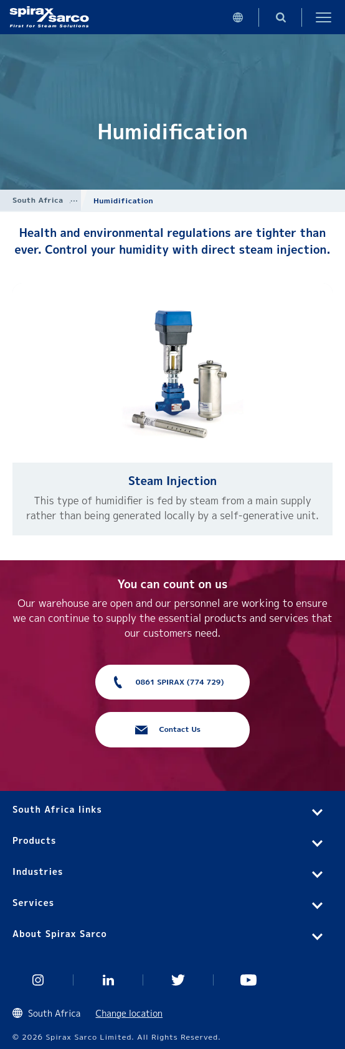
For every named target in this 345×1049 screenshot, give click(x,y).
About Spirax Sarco (59, 934)
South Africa (38, 200)
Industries (37, 871)
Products (34, 840)
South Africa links (57, 809)
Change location (129, 1013)
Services (33, 902)
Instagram (38, 980)
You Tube (249, 980)
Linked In (109, 980)
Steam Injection (172, 481)
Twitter (178, 980)
